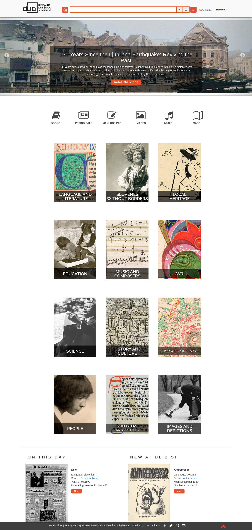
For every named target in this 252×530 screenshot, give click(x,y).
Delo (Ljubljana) (89, 478)
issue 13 (192, 485)
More (76, 491)
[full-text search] (186, 9)
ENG (209, 9)
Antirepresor (190, 478)
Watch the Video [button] (126, 82)
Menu (221, 9)
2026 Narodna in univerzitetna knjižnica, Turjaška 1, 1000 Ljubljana (122, 525)
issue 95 (102, 485)
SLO (201, 9)
